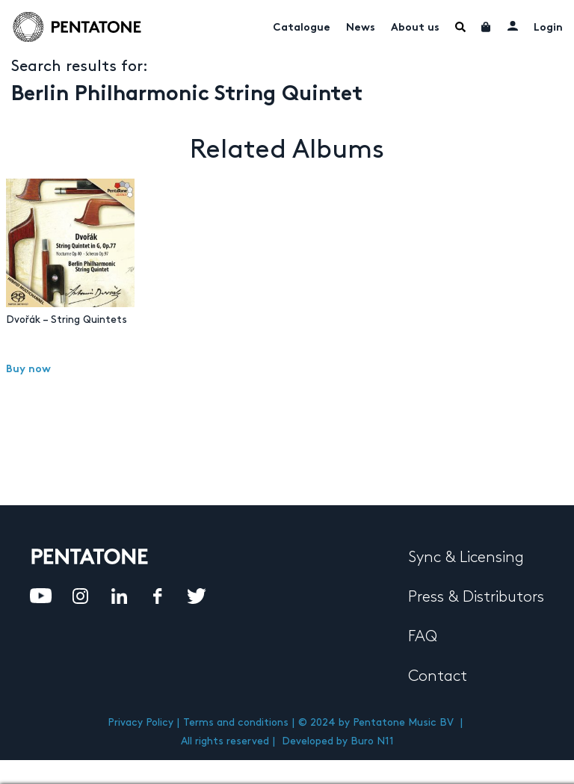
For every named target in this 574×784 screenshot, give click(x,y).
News (360, 28)
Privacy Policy (140, 722)
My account (512, 25)
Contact (437, 676)
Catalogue (301, 28)
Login (548, 28)
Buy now (28, 369)
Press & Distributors (476, 597)
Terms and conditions (235, 722)
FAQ (422, 636)
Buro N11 (372, 741)
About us (415, 28)
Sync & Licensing (466, 557)
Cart (486, 27)
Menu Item (460, 27)
